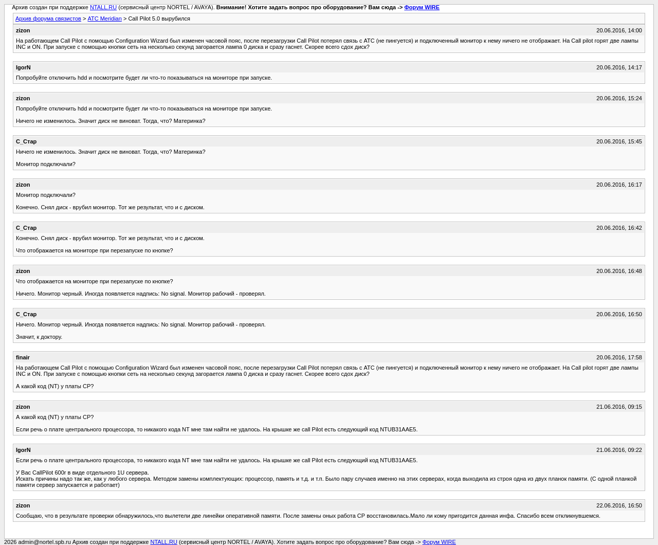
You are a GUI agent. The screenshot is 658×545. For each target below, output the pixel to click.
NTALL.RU (103, 7)
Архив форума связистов (48, 18)
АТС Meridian (104, 18)
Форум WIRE (422, 7)
